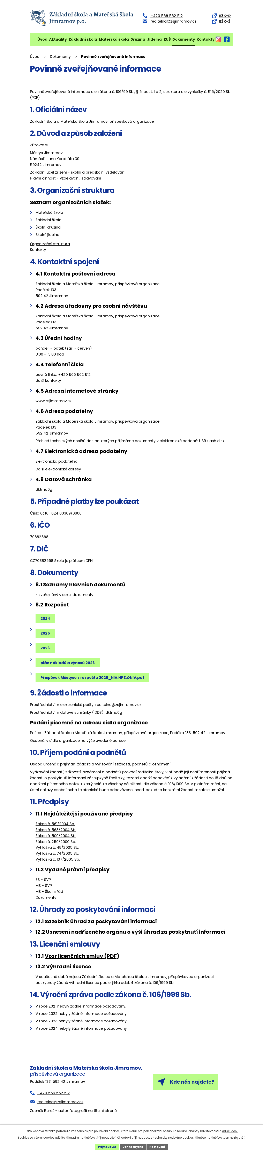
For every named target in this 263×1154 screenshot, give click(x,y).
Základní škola (83, 39)
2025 (46, 633)
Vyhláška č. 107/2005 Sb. (58, 859)
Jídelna (154, 39)
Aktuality (58, 39)
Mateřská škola (114, 39)
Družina (137, 39)
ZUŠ (167, 39)
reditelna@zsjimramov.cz (118, 704)
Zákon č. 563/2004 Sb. (56, 829)
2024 (46, 618)
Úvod (42, 39)
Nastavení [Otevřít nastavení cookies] (158, 1147)
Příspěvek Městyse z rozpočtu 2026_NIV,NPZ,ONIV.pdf (93, 677)
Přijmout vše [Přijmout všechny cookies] (106, 1147)
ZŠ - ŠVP (43, 879)
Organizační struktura (50, 243)
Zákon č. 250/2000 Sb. (56, 841)
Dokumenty (183, 39)
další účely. (230, 1131)
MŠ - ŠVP (44, 885)
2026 (45, 648)
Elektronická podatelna (56, 461)
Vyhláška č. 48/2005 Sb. (57, 847)
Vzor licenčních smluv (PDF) (82, 956)
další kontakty (48, 380)
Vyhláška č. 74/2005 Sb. (57, 853)
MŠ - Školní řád (49, 891)
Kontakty (206, 39)
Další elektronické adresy (58, 469)
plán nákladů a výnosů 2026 (68, 662)
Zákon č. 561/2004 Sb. (55, 823)
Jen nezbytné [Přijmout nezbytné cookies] (133, 1147)
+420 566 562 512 (74, 374)
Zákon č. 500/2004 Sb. (56, 835)
